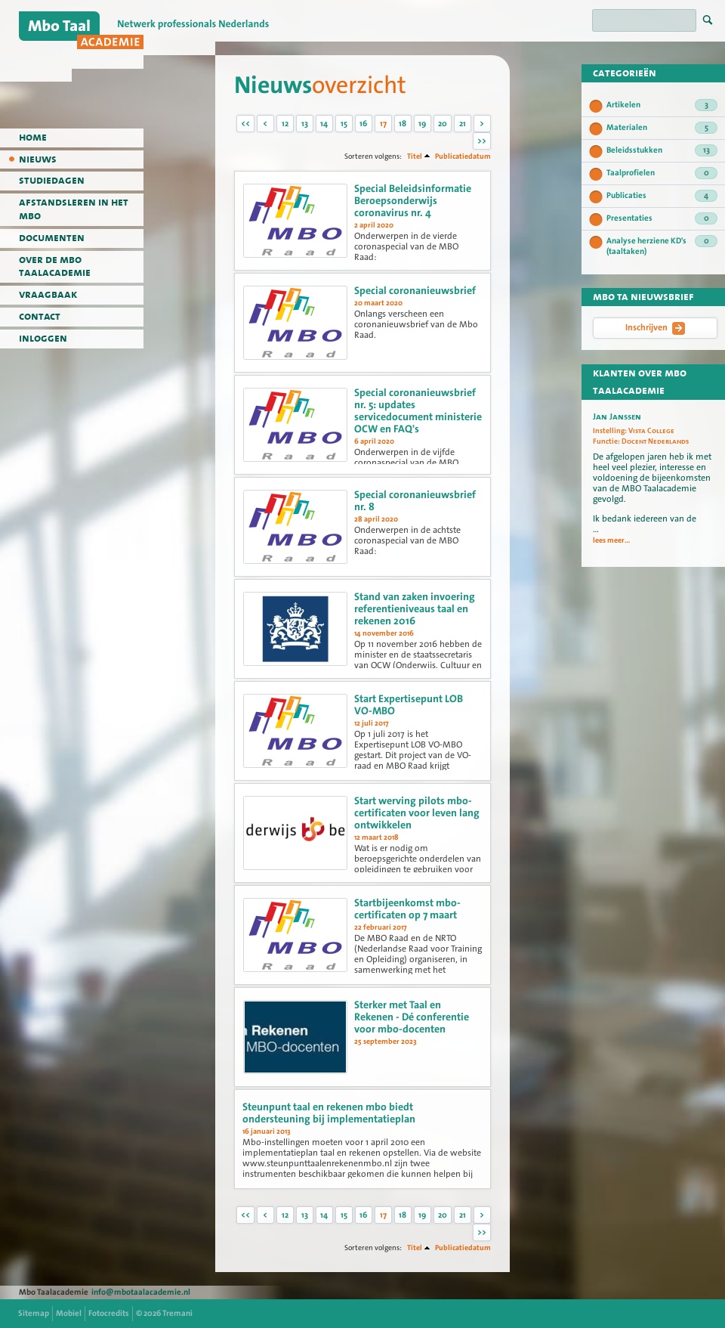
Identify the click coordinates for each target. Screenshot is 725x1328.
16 (363, 123)
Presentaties (661, 218)
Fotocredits (108, 1313)
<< (245, 123)
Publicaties (661, 196)
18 (402, 123)
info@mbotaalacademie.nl (140, 1292)
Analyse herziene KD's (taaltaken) (661, 246)
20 (442, 123)
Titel (414, 156)
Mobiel (69, 1313)
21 (462, 123)
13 (304, 123)
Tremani (177, 1313)
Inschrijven (655, 328)
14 (324, 123)
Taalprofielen (661, 173)
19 (422, 123)
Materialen (661, 128)
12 (285, 123)
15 (344, 123)
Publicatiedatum (463, 156)
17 (383, 123)
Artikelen (661, 105)
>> (481, 141)
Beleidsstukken (661, 150)
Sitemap (33, 1313)
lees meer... (611, 540)
